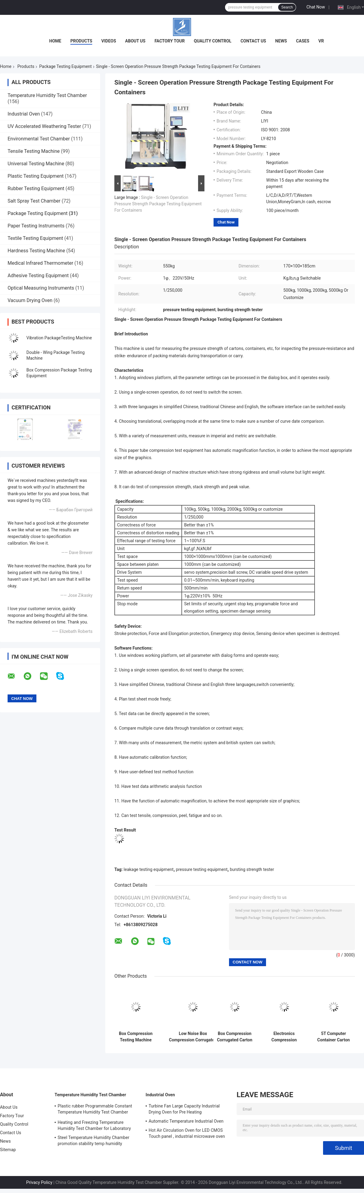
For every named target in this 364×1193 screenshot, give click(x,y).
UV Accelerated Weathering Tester (44, 126)
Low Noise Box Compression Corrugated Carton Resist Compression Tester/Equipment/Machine (193, 1037)
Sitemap (8, 1149)
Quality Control (212, 41)
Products (81, 41)
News (281, 41)
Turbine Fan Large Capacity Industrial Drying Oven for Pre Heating (184, 1109)
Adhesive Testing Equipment (38, 275)
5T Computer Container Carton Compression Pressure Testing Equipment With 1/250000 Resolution (333, 1037)
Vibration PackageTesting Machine (59, 337)
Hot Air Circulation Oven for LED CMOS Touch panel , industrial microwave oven (187, 1133)
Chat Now (315, 7)
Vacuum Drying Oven (30, 300)
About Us (135, 41)
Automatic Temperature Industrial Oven (186, 1121)
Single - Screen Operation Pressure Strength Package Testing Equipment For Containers (158, 204)
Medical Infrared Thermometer (40, 263)
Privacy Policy (39, 1182)
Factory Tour (169, 41)
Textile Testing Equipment (35, 238)
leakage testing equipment (149, 869)
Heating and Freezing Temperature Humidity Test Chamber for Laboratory (94, 1125)
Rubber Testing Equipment (36, 188)
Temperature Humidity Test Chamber (47, 95)
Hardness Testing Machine (36, 251)
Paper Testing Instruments (36, 226)
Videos (108, 41)
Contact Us (253, 41)
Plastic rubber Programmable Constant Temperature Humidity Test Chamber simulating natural (95, 1110)
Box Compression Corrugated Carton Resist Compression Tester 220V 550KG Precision (234, 1037)
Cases (302, 41)
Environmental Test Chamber (39, 139)
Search (287, 7)
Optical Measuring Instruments (41, 288)
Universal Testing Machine (36, 163)
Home (55, 41)
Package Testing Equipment (65, 66)
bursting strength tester (252, 869)
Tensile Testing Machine (34, 151)
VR (321, 41)
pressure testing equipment (202, 869)
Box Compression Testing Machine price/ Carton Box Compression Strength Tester (136, 1037)
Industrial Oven (24, 114)
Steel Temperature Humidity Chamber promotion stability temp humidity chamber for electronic (93, 1141)
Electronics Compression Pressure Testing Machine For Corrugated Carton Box (284, 1037)
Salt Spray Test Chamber (34, 201)
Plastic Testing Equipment (36, 176)
